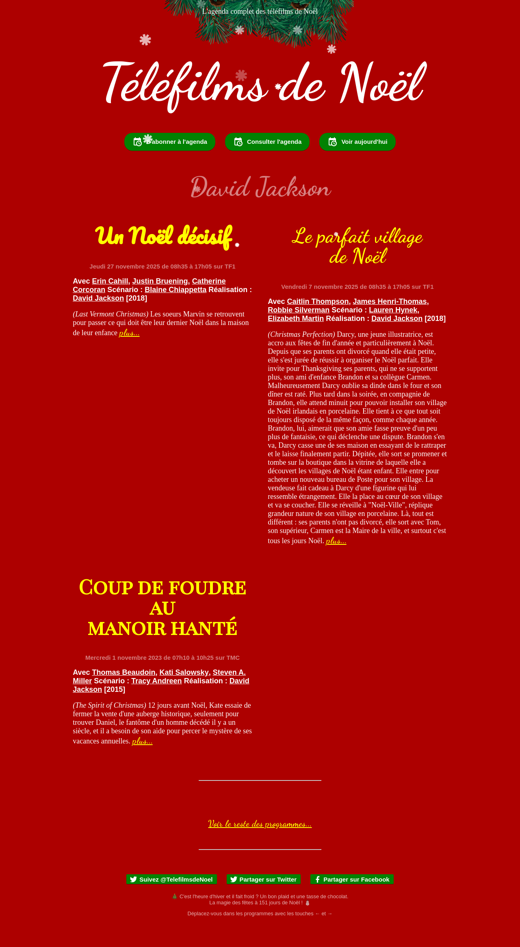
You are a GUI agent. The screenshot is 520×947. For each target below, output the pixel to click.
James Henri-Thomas (390, 323)
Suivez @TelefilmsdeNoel (171, 901)
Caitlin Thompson (318, 323)
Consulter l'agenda (267, 164)
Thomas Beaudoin (124, 694)
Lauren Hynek (393, 332)
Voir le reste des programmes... (260, 845)
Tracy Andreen (156, 703)
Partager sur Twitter (263, 901)
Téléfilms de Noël (260, 82)
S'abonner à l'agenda (169, 164)
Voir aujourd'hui (357, 164)
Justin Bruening (160, 303)
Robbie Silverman (298, 332)
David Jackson (98, 320)
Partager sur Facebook (352, 901)
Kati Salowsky (184, 694)
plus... (129, 354)
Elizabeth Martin (296, 340)
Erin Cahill (110, 303)
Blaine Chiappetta (175, 312)
